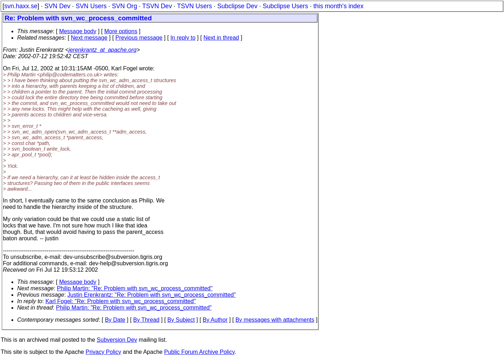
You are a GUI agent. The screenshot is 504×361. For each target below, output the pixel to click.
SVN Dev (57, 6)
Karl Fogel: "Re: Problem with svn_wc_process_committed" (120, 301)
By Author (215, 320)
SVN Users (91, 6)
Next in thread (221, 38)
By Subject (180, 320)
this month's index (338, 6)
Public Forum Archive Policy (199, 352)
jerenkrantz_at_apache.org (103, 50)
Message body (77, 31)
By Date (115, 320)
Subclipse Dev (237, 6)
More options (121, 31)
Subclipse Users (285, 6)
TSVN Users (194, 6)
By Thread (146, 320)
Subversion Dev (117, 340)
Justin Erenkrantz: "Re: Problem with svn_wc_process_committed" (152, 295)
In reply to (183, 38)
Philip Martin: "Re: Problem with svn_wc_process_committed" (135, 288)
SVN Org (124, 6)
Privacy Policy (103, 352)
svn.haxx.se (21, 6)
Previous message (139, 38)
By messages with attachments (275, 320)
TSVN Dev (157, 6)
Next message (89, 38)
